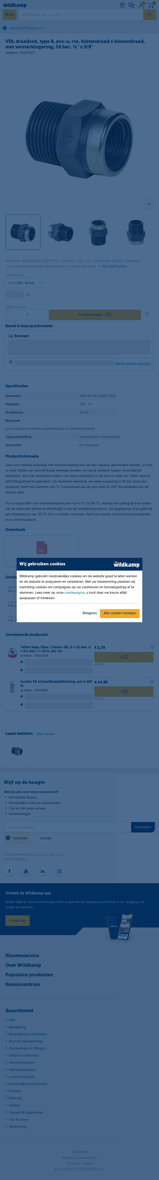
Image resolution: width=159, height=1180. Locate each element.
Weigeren (89, 613)
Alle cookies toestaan (120, 613)
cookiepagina (74, 592)
